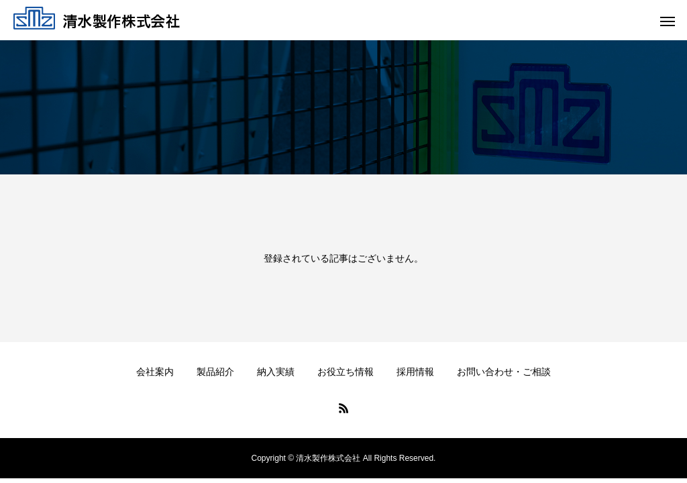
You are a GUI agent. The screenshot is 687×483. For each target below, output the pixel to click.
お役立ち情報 (345, 371)
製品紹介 (215, 371)
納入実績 (276, 371)
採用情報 (415, 371)
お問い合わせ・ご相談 (504, 371)
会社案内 (155, 371)
